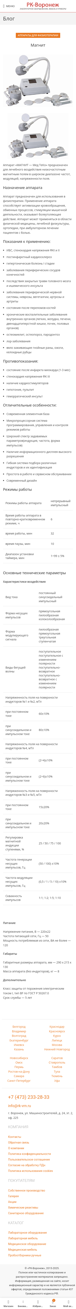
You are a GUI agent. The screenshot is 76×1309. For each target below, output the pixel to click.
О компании (16, 1148)
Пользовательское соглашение (29, 1159)
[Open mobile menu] (9, 6)
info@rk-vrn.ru (19, 1106)
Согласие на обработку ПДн (26, 1165)
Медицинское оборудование (27, 1244)
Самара (19, 1076)
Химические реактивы (23, 1207)
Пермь (19, 1067)
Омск (18, 1062)
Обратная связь (18, 1142)
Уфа (57, 1081)
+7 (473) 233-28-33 (28, 1097)
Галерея (13, 1196)
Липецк (57, 1040)
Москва (57, 1045)
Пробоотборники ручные (24, 1255)
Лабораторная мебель (23, 1238)
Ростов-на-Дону (19, 1071)
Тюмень (57, 1076)
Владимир (19, 1031)
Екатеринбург (19, 1040)
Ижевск (19, 1045)
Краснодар (57, 1026)
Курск (57, 1036)
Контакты (14, 1136)
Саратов (57, 1058)
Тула (57, 1071)
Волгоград (19, 1036)
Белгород (19, 1026)
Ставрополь (57, 1062)
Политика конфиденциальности (29, 1153)
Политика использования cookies (30, 1170)
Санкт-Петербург (19, 1081)
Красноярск (57, 1031)
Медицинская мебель (22, 1249)
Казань (19, 1049)
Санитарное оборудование (26, 1213)
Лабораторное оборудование (27, 1232)
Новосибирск (19, 1058)
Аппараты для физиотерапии (38, 35)
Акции (12, 1201)
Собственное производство (26, 1190)
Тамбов (57, 1067)
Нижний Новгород (57, 1049)
